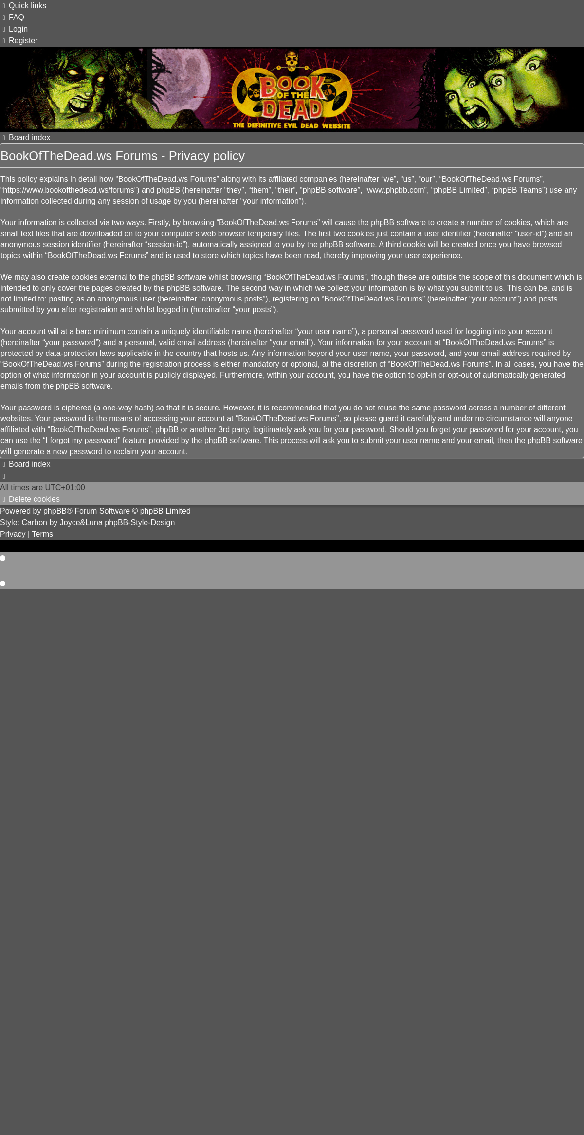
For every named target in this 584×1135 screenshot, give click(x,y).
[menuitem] (12, 17)
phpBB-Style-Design (140, 522)
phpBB (55, 511)
